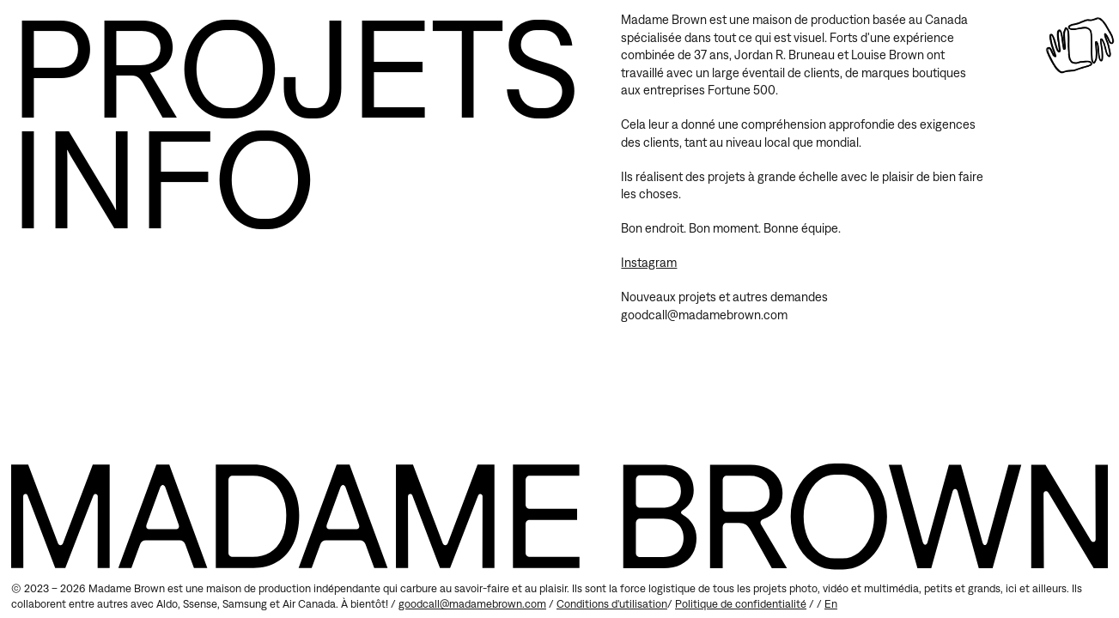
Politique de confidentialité (740, 603)
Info (163, 177)
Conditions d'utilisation (611, 603)
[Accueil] (1080, 45)
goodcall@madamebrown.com (472, 603)
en (830, 603)
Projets (295, 66)
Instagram (649, 262)
